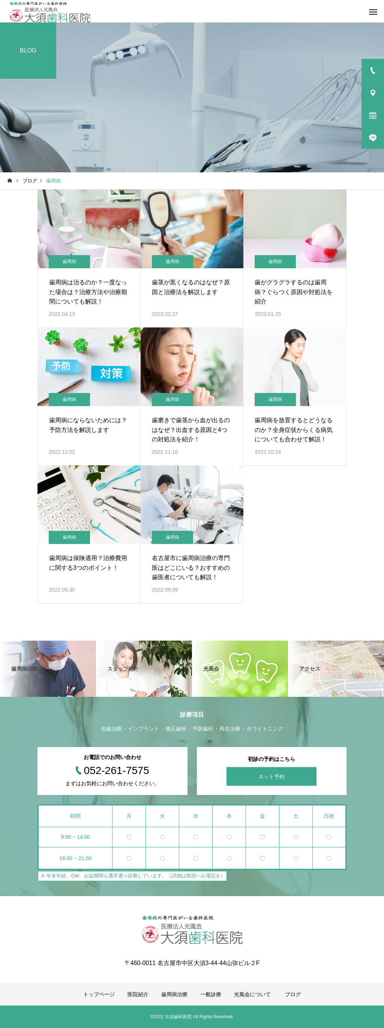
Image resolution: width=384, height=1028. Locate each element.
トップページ (99, 994)
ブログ (293, 994)
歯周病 (69, 261)
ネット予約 (271, 777)
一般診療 (210, 994)
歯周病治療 (174, 994)
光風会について (253, 994)
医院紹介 (138, 994)
